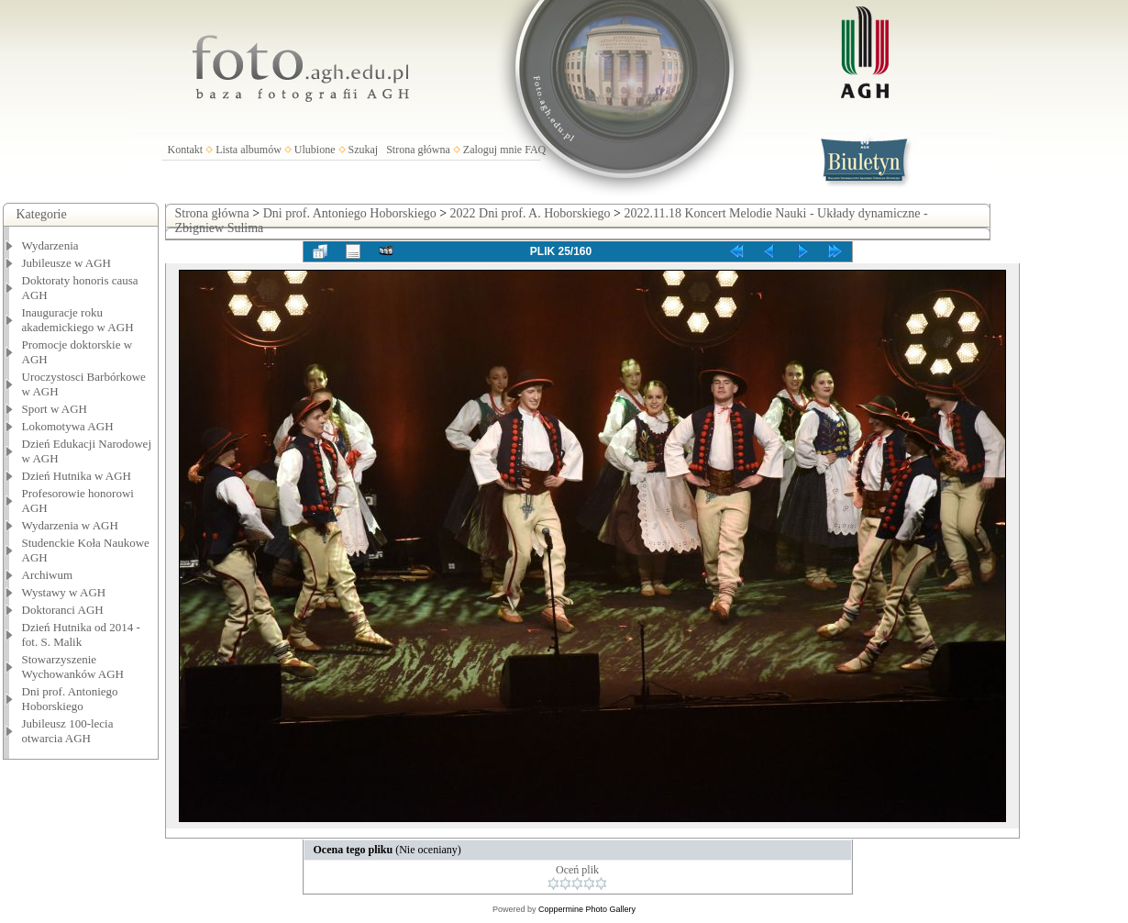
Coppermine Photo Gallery (587, 909)
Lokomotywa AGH (68, 426)
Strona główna (418, 149)
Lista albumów (249, 149)
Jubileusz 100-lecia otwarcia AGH (68, 731)
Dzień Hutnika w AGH (77, 476)
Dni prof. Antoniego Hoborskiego (70, 698)
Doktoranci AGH (63, 610)
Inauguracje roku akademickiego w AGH (78, 320)
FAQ (535, 149)
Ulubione (315, 149)
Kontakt (186, 149)
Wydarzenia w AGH (70, 525)
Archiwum (47, 575)
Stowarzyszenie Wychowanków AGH (73, 666)
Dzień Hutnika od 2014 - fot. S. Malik (81, 634)
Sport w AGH (55, 409)
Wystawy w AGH (64, 592)
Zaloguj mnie (492, 149)
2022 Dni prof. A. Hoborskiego (530, 213)
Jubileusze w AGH (67, 263)
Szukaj (363, 149)
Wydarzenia (50, 245)
